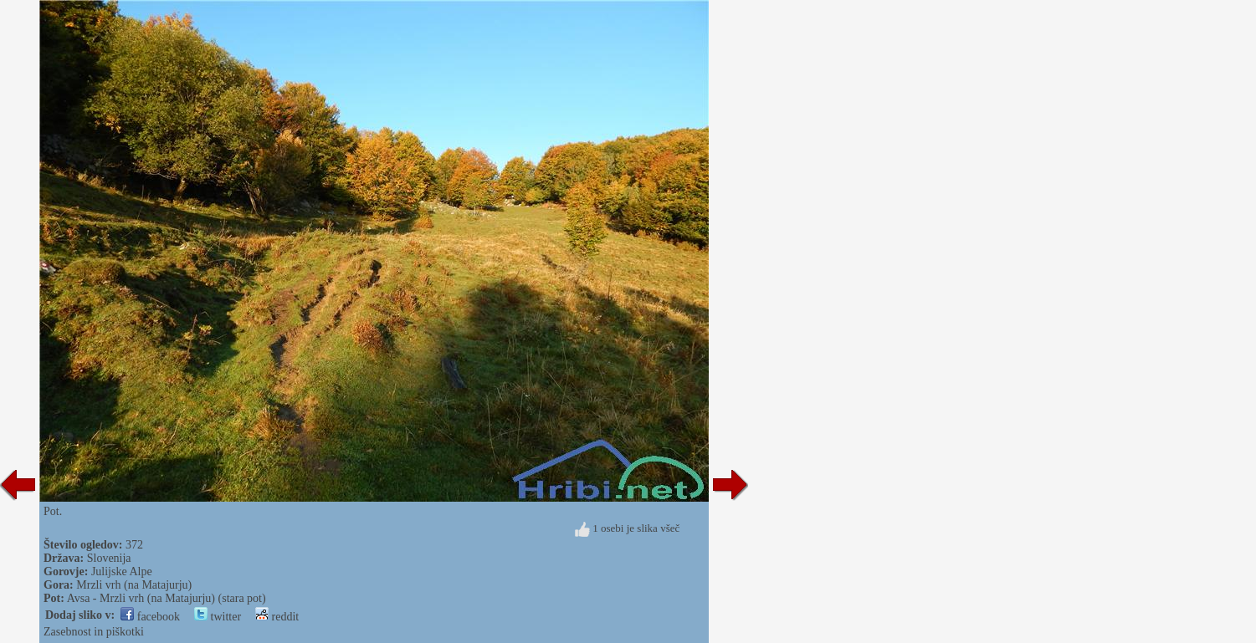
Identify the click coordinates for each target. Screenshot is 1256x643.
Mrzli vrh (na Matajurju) (134, 585)
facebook (150, 616)
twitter (217, 616)
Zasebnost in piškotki (94, 631)
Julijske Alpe (121, 571)
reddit (277, 616)
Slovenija (109, 558)
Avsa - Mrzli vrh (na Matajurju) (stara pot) (166, 598)
